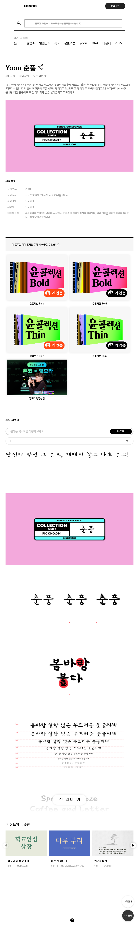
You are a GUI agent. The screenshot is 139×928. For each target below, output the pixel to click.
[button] (133, 845)
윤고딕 (18, 43)
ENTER (121, 431)
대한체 (106, 43)
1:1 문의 (128, 915)
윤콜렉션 (69, 43)
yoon (83, 43)
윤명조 (31, 43)
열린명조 (44, 43)
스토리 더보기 (69, 799)
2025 (118, 43)
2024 (94, 43)
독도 (57, 43)
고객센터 (128, 901)
